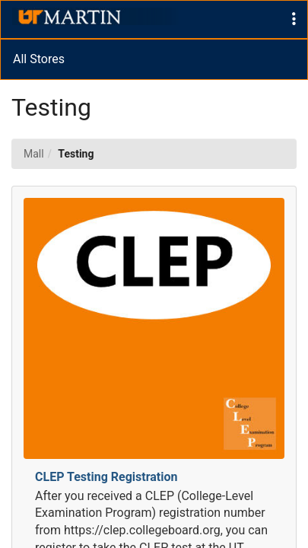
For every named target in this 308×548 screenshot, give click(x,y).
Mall (34, 154)
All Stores (39, 59)
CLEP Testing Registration (106, 477)
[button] (294, 19)
